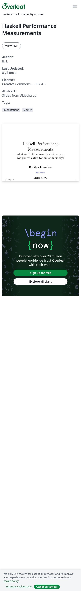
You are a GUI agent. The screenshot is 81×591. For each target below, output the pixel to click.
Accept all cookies (47, 586)
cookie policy (11, 581)
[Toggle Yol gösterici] (75, 6)
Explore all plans (40, 281)
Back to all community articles (23, 14)
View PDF (11, 46)
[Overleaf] (13, 6)
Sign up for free (40, 273)
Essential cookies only (19, 586)
